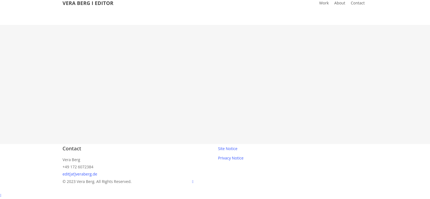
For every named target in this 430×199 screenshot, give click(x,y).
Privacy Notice (231, 158)
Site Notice (228, 148)
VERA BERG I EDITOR (88, 3)
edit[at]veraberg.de (80, 174)
